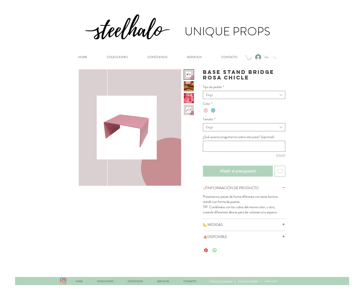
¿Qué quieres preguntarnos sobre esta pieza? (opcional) (238, 137)
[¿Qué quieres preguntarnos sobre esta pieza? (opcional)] (244, 146)
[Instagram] (63, 281)
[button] (248, 57)
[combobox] (244, 95)
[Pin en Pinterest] (206, 250)
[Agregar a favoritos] (280, 171)
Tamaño (209, 119)
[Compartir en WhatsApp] (215, 250)
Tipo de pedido (213, 87)
